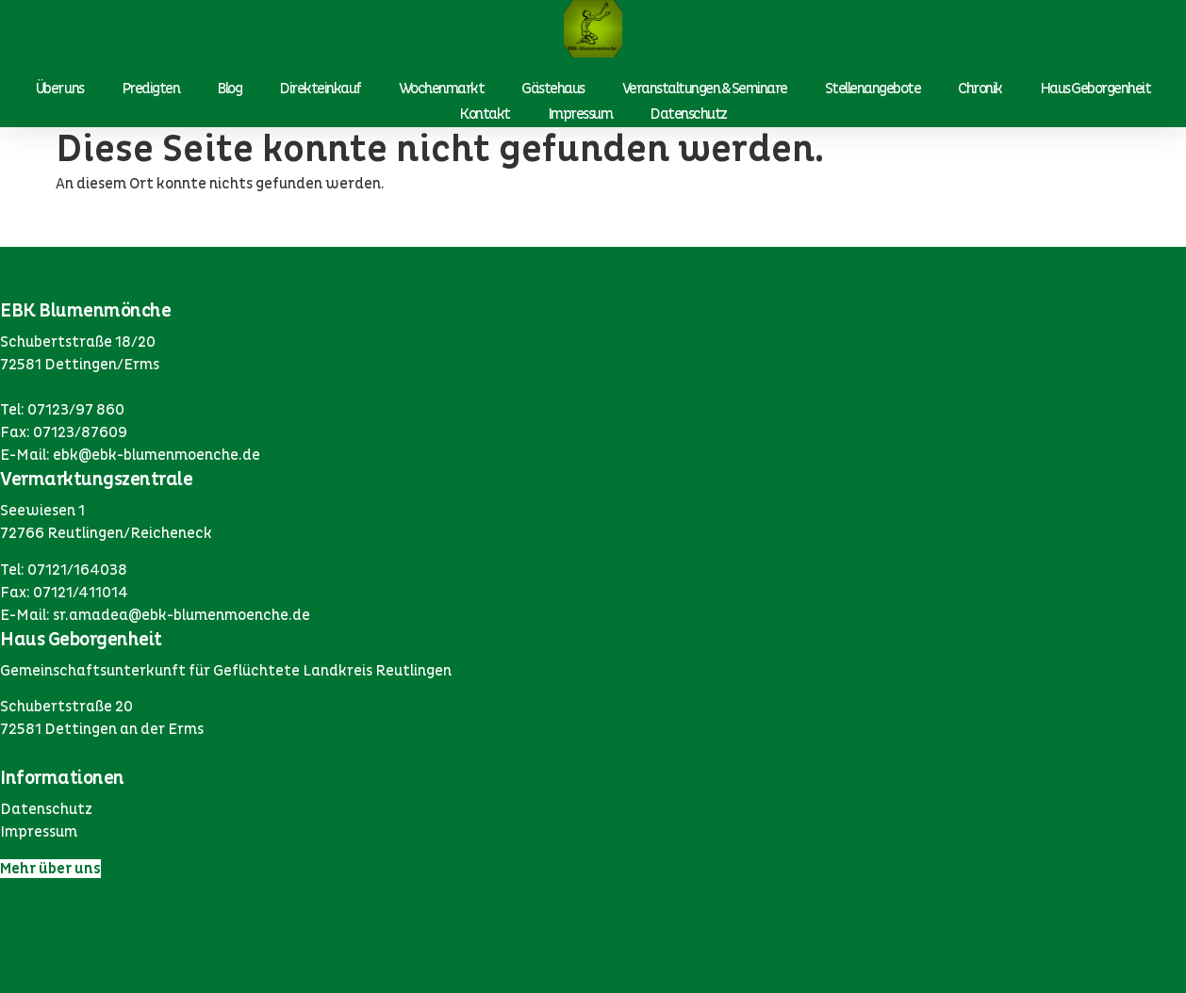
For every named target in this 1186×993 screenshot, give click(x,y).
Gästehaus (553, 88)
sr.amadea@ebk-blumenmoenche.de (181, 615)
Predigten (151, 88)
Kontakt (484, 114)
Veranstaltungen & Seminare (704, 88)
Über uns (60, 88)
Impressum (580, 114)
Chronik (980, 88)
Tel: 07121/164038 (63, 570)
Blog (229, 88)
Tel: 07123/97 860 (62, 409)
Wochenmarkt (442, 88)
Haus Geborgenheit (1095, 88)
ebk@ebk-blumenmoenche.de (156, 455)
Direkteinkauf (320, 88)
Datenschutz (688, 114)
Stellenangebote (873, 88)
